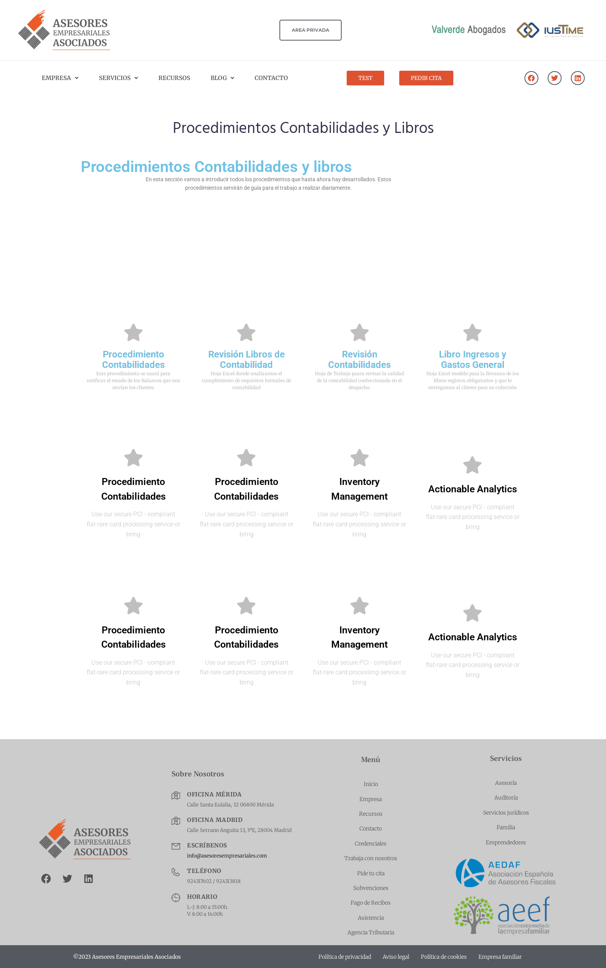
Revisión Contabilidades (359, 359)
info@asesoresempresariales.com (227, 855)
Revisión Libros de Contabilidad (246, 359)
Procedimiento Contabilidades (133, 359)
